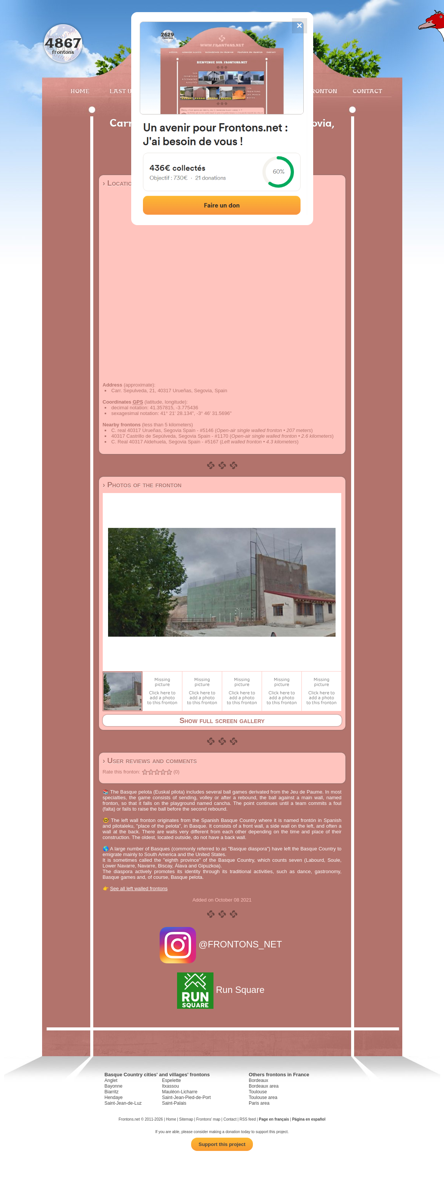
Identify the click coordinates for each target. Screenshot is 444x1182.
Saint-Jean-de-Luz (123, 1103)
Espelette (171, 1080)
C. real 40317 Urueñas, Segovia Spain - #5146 (162, 430)
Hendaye (114, 1097)
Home (80, 91)
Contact (366, 91)
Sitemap (186, 1119)
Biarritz (112, 1091)
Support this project (222, 1144)
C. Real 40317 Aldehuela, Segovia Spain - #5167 (165, 442)
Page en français (274, 1119)
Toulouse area (263, 1097)
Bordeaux (258, 1080)
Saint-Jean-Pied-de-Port (186, 1097)
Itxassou (170, 1086)
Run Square (222, 990)
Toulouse (258, 1091)
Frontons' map (208, 1119)
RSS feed (248, 1119)
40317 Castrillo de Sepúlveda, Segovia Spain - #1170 (170, 436)
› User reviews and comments (150, 760)
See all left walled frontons (139, 888)
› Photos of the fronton (142, 485)
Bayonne (113, 1086)
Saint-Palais (174, 1103)
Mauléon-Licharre (179, 1091)
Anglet (111, 1080)
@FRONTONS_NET (222, 944)
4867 (62, 42)
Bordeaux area (264, 1086)
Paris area (259, 1103)
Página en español (308, 1119)
